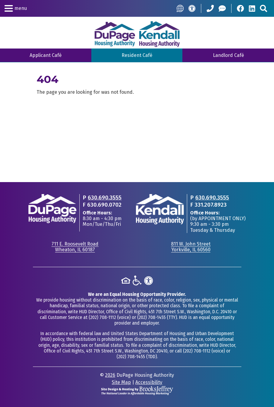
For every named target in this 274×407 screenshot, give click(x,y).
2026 (110, 375)
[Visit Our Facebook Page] (240, 8)
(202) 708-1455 (151, 317)
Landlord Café (228, 55)
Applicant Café (46, 55)
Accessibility (148, 382)
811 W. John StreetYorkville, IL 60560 (191, 246)
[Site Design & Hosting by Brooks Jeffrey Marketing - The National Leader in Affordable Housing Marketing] (137, 390)
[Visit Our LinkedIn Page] (252, 8)
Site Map (121, 382)
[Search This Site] (263, 8)
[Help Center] (222, 8)
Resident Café (137, 55)
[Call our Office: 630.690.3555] (210, 8)
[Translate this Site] (180, 8)
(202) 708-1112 (102, 317)
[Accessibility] (192, 8)
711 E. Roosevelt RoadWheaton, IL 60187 (75, 246)
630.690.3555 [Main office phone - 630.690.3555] (105, 197)
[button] (15, 8)
